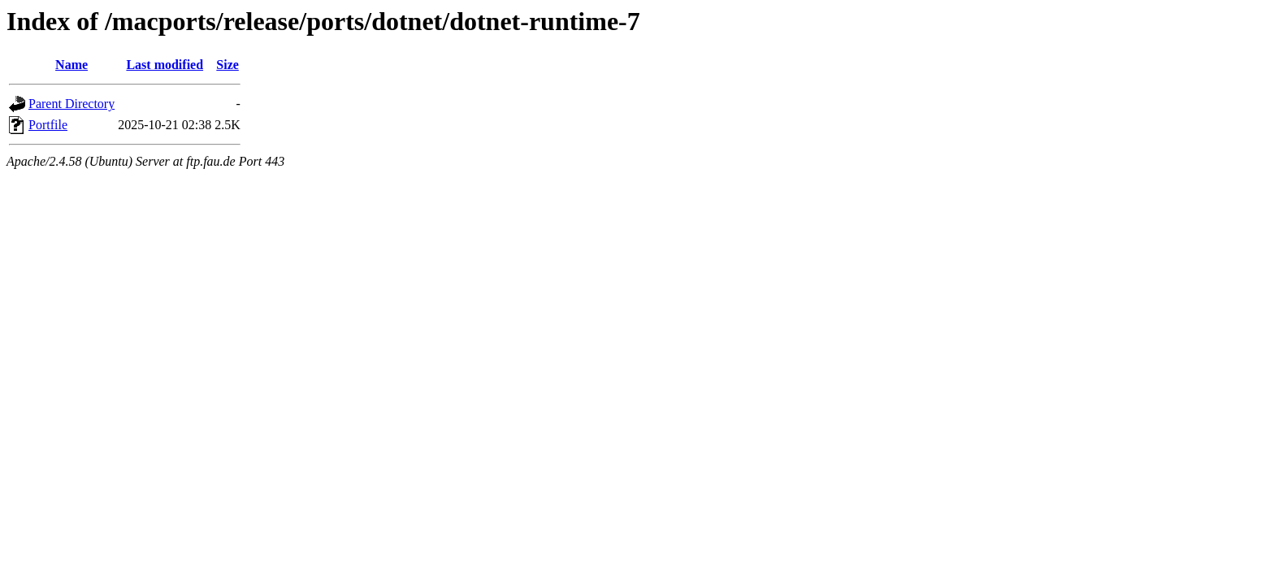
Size (227, 65)
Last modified (164, 65)
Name (71, 65)
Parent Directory (71, 103)
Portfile (47, 125)
